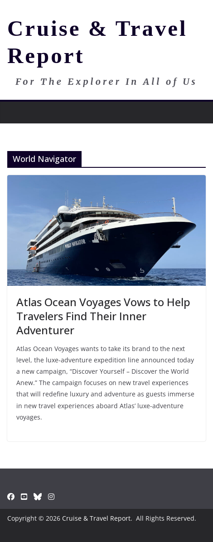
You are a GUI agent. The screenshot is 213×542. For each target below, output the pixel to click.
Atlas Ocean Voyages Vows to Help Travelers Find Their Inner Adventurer (103, 315)
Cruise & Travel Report (96, 518)
